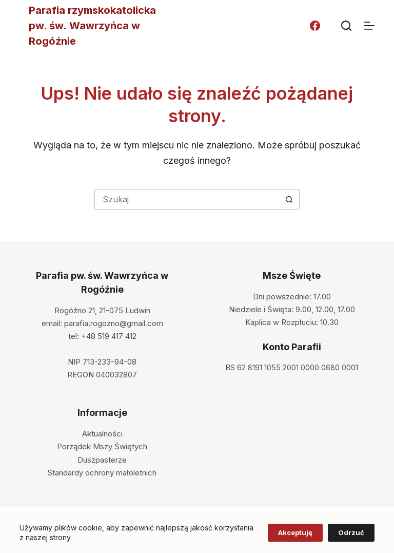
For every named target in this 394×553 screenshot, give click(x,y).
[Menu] (369, 26)
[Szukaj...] (186, 199)
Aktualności (102, 433)
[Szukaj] (346, 26)
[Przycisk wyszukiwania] (289, 199)
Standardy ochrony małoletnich (102, 473)
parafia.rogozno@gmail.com (113, 323)
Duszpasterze (102, 460)
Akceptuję (295, 532)
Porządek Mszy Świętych (102, 446)
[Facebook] (315, 26)
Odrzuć (351, 532)
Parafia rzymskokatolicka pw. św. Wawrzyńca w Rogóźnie (92, 25)
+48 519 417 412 (108, 336)
